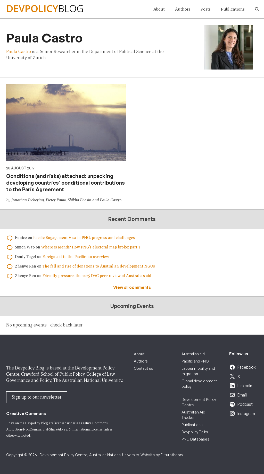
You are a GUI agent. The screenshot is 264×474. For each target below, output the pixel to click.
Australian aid (193, 354)
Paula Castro (18, 51)
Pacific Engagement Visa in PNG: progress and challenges (84, 237)
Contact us (143, 368)
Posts (206, 9)
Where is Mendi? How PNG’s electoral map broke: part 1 (90, 247)
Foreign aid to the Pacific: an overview (76, 256)
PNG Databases (195, 439)
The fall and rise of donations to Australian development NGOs (99, 266)
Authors (182, 9)
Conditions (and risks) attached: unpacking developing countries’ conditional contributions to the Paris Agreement (65, 183)
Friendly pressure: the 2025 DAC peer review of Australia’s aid (97, 275)
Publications (233, 9)
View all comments (132, 287)
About (159, 9)
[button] (257, 9)
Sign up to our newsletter (37, 397)
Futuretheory (172, 455)
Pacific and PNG (195, 361)
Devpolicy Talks (195, 432)
